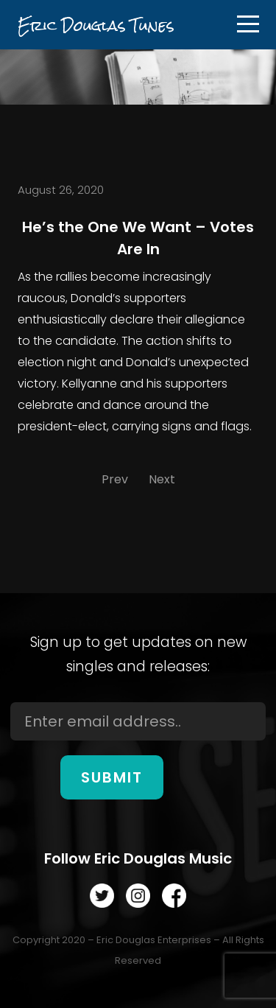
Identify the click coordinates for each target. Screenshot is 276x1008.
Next (162, 479)
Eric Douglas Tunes (96, 25)
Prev (115, 479)
